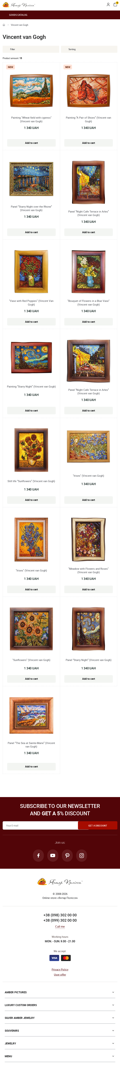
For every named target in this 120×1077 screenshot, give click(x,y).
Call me (60, 927)
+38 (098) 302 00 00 (60, 915)
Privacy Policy (60, 970)
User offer (60, 974)
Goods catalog (15, 15)
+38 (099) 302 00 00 (60, 920)
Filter (10, 49)
